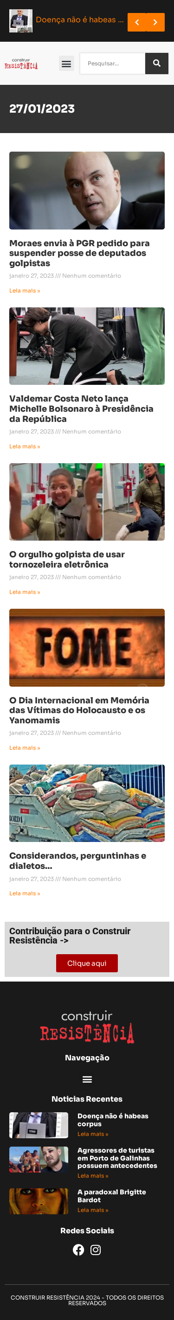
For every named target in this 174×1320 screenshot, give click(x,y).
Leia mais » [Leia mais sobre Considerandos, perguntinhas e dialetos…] (24, 893)
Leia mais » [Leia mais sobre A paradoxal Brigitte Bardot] (93, 1209)
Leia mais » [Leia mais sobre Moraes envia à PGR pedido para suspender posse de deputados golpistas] (24, 290)
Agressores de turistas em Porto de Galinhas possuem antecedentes (117, 1158)
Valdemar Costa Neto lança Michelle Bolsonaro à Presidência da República (81, 409)
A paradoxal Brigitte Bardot (111, 1196)
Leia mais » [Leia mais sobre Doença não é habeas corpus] (93, 1133)
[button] (66, 63)
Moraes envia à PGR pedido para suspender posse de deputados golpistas (79, 253)
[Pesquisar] (156, 63)
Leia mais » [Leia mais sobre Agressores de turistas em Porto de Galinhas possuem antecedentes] (93, 1175)
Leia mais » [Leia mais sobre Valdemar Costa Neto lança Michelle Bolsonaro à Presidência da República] (24, 446)
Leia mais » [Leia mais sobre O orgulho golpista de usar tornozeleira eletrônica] (24, 591)
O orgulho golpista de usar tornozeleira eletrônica (67, 559)
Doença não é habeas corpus (112, 1120)
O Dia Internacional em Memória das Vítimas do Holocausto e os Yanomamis (79, 710)
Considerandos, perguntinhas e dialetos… (77, 861)
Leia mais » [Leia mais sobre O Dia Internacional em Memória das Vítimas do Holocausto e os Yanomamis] (24, 747)
